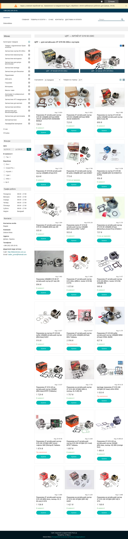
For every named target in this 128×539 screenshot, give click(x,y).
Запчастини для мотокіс (13, 103)
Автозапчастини (11, 120)
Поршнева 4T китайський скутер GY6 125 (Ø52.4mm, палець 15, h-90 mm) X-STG (48, 499)
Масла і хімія (9, 90)
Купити (43, 132)
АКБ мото (8, 79)
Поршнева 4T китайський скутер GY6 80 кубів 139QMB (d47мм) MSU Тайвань (79, 335)
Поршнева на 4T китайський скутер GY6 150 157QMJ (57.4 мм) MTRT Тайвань (79, 443)
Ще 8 (7, 182)
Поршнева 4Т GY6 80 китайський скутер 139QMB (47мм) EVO (48, 172)
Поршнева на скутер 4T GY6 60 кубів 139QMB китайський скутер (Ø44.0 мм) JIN (109, 117)
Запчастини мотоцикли (13, 58)
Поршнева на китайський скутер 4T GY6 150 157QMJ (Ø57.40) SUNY (79, 499)
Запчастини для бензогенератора (11, 111)
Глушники (8, 83)
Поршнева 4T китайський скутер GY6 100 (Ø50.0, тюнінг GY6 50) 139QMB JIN (109, 281)
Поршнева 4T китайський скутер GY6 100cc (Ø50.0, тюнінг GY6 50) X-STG (79, 281)
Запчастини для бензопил (14, 71)
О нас (51, 19)
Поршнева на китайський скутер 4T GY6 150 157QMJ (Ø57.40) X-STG (109, 499)
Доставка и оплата (73, 19)
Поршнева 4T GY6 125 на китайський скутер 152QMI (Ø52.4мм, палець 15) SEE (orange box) (110, 444)
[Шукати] (122, 19)
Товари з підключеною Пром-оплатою (15, 46)
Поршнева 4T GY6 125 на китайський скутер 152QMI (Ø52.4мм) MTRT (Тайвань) (46, 389)
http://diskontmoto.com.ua (17, 252)
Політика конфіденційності (77, 537)
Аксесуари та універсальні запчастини (14, 95)
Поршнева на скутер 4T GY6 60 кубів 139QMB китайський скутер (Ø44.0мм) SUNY (49, 335)
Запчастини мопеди (12, 68)
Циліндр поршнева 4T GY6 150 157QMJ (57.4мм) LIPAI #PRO (108, 388)
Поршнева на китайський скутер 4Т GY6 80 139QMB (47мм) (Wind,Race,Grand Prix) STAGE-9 (109, 227)
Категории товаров (10, 42)
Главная (25, 19)
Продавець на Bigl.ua (64, 535)
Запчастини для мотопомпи (15, 116)
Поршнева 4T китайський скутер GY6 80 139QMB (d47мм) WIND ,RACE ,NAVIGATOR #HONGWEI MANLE (48, 118)
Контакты (59, 19)
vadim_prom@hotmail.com (17, 254)
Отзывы (6, 133)
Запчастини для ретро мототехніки (13, 63)
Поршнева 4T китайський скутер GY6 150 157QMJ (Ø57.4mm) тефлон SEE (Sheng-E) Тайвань (48, 443)
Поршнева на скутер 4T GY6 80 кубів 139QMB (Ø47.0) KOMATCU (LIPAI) (109, 173)
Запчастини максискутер (14, 55)
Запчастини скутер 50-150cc (15, 51)
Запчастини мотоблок (13, 107)
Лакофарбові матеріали (13, 124)
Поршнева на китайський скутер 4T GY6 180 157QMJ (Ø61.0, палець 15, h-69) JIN (79, 389)
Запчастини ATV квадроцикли (15, 99)
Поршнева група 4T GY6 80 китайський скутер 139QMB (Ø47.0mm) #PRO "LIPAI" (77, 227)
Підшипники (9, 75)
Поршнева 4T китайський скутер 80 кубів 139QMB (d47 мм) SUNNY (79, 172)
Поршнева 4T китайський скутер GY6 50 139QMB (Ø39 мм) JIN (48, 226)
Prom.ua (74, 533)
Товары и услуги (38, 19)
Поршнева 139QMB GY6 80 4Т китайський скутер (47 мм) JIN (47, 280)
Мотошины (9, 86)
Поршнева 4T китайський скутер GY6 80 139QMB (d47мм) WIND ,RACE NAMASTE (79, 117)
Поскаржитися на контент (60, 537)
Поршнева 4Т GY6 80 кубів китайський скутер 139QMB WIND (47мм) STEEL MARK (110, 335)
